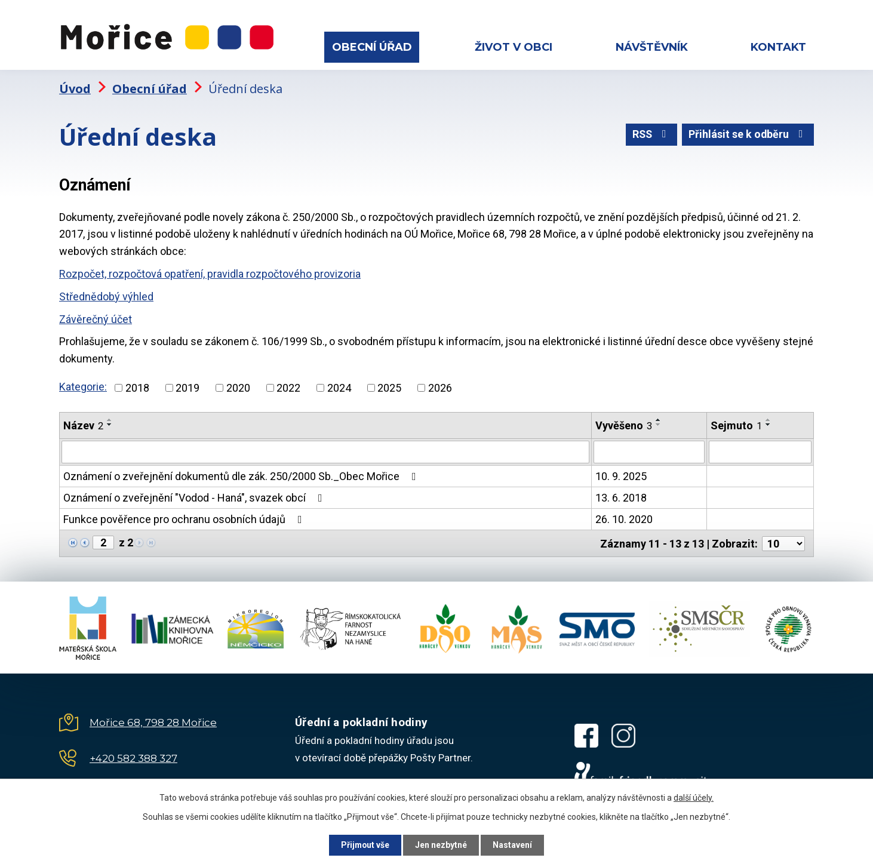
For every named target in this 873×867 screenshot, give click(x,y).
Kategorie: (83, 385)
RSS (650, 134)
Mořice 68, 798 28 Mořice (153, 721)
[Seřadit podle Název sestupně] (109, 422)
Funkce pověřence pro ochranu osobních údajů (185, 518)
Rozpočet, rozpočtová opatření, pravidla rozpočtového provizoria (210, 272)
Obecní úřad (372, 47)
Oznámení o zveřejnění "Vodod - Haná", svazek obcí (195, 496)
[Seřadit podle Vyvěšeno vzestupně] (658, 418)
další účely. (694, 797)
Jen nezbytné (442, 845)
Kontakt (778, 47)
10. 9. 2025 (621, 475)
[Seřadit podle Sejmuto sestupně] (768, 422)
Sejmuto (736, 423)
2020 (238, 386)
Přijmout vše (364, 845)
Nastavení (514, 845)
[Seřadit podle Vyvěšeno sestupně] (658, 422)
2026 (440, 386)
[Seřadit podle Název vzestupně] (109, 418)
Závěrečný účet (95, 317)
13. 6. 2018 (621, 496)
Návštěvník (652, 47)
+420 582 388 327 (133, 757)
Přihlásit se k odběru (748, 134)
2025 (389, 386)
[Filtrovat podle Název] (325, 450)
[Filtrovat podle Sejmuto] (760, 450)
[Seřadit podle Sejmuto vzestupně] (768, 418)
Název (83, 423)
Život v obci (513, 47)
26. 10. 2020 (624, 518)
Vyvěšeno (623, 423)
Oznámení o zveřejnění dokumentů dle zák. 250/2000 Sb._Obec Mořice (242, 475)
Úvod (75, 87)
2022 (288, 386)
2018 (137, 386)
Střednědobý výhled (106, 295)
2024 (339, 386)
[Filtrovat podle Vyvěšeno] (649, 450)
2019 (187, 386)
